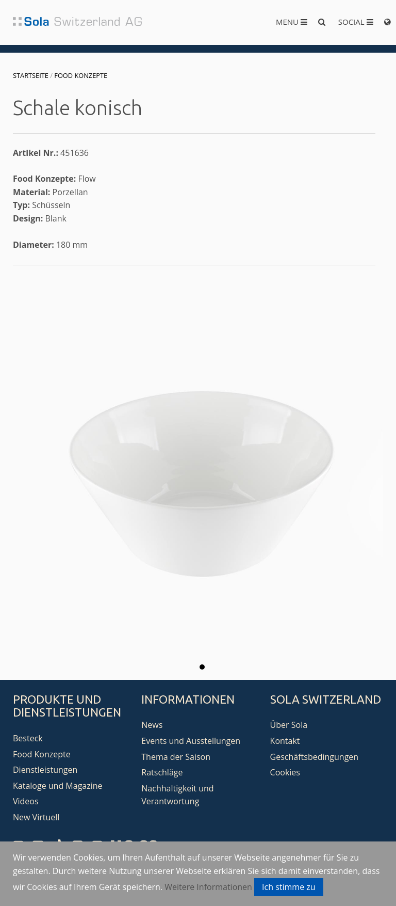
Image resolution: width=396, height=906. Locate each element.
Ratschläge (162, 772)
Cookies (285, 772)
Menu (291, 22)
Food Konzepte (80, 75)
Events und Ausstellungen (190, 740)
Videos (26, 801)
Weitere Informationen (208, 887)
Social (355, 22)
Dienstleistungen (45, 769)
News (151, 724)
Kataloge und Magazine (58, 785)
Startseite (30, 75)
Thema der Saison (175, 756)
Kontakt (285, 740)
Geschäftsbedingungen (314, 756)
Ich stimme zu (289, 887)
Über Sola (288, 724)
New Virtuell (36, 817)
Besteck (28, 738)
